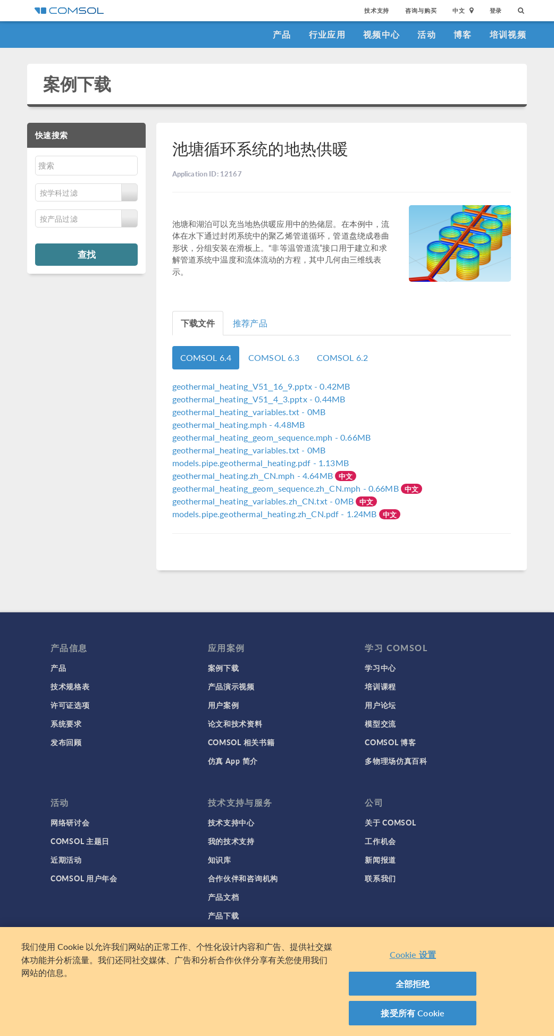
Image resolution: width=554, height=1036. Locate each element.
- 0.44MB (259, 399)
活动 (426, 34)
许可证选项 (70, 705)
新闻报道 (380, 859)
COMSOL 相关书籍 (241, 742)
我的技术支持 (231, 841)
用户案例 (223, 705)
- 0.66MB (271, 437)
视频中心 (381, 34)
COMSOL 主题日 (80, 841)
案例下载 (77, 83)
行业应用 (327, 34)
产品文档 (223, 896)
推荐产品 (250, 323)
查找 (87, 254)
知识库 (219, 859)
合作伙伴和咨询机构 (243, 878)
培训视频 (508, 34)
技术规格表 (70, 686)
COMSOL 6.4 (206, 357)
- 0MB (249, 412)
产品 (282, 34)
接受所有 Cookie (412, 1013)
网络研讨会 (70, 822)
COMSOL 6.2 (342, 357)
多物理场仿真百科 (396, 760)
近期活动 (66, 859)
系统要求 (66, 723)
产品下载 (223, 915)
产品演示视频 (231, 686)
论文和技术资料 (235, 723)
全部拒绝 (413, 984)
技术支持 (376, 10)
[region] (277, 981)
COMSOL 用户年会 (84, 878)
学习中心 (380, 667)
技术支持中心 (231, 822)
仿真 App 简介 (233, 760)
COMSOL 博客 (390, 742)
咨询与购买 (421, 10)
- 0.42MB (261, 386)
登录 (496, 10)
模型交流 (380, 723)
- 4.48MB (238, 424)
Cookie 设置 (413, 954)
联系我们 (380, 878)
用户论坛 (380, 705)
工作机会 (380, 841)
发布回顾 (66, 742)
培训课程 (380, 686)
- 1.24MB (275, 514)
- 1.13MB (260, 463)
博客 (463, 34)
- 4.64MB (253, 475)
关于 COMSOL (390, 822)
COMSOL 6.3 (274, 357)
